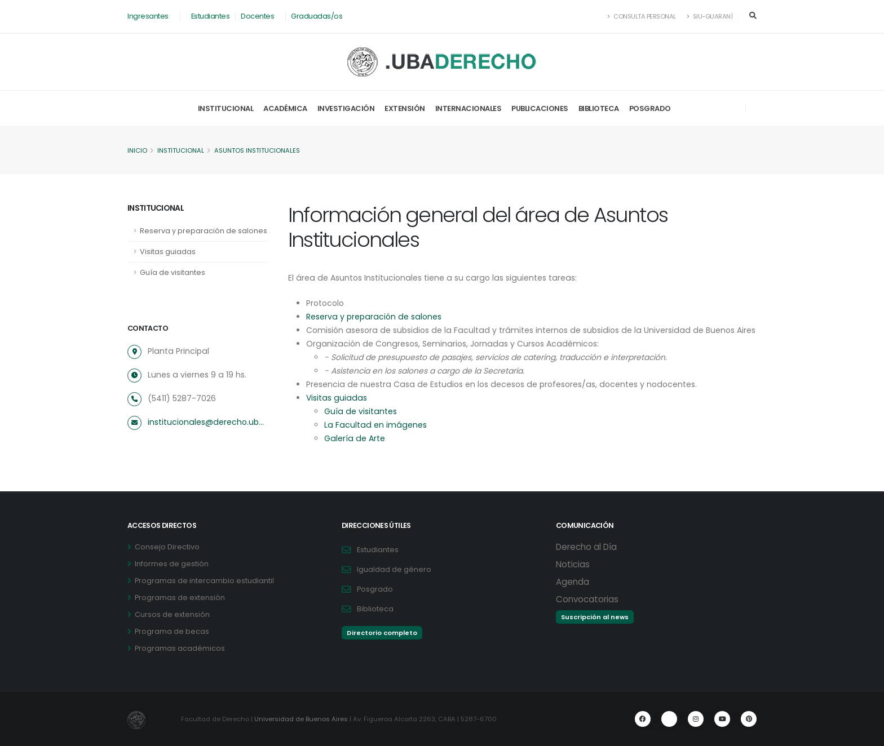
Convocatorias (587, 599)
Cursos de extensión (172, 614)
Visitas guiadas (168, 251)
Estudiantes (210, 16)
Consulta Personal (642, 16)
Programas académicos (180, 648)
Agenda (572, 582)
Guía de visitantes (172, 272)
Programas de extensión (180, 597)
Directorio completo (382, 632)
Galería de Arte (353, 438)
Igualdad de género (394, 569)
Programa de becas (172, 631)
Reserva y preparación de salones (203, 231)
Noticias (573, 564)
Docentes (257, 16)
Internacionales (468, 108)
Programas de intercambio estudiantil (204, 580)
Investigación (346, 108)
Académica (285, 108)
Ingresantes (148, 16)
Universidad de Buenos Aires (301, 718)
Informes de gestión (172, 564)
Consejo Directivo (167, 547)
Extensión (404, 108)
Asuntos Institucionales (257, 150)
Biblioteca (598, 108)
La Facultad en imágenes (373, 424)
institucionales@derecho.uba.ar (207, 422)
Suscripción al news (595, 616)
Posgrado (650, 108)
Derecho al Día (586, 547)
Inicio (137, 150)
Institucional (226, 108)
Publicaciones (539, 108)
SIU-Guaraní (710, 16)
